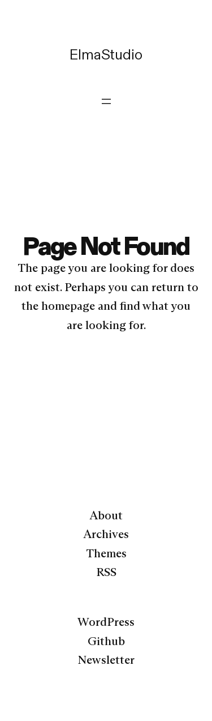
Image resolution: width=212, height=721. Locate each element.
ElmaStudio (106, 54)
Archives (106, 534)
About (106, 515)
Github (106, 641)
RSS (106, 572)
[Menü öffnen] (106, 101)
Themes (106, 553)
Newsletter (106, 659)
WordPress (106, 622)
